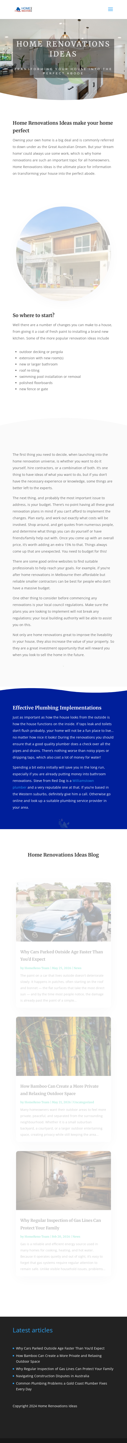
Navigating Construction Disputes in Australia (52, 1376)
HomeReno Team (38, 971)
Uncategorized (83, 1101)
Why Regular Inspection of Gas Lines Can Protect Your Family (64, 1368)
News (77, 971)
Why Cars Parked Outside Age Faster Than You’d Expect (60, 1348)
